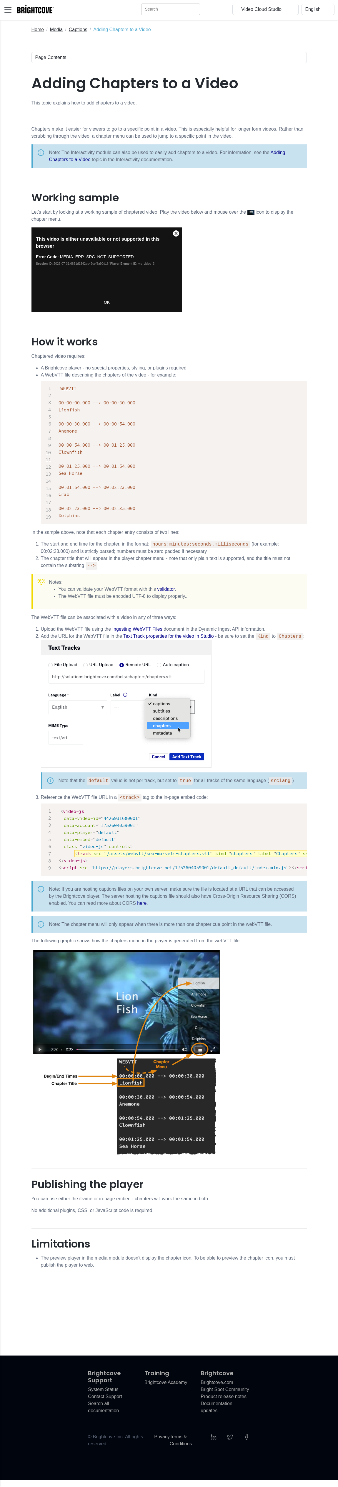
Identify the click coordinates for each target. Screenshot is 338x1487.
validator (166, 593)
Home (37, 29)
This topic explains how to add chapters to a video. (84, 102)
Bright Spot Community (225, 1396)
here (141, 909)
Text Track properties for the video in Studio (168, 640)
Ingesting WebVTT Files (137, 633)
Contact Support (105, 1403)
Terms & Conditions (181, 1447)
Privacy (161, 1443)
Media (56, 29)
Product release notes (224, 1403)
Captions (78, 29)
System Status (103, 1396)
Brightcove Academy (165, 1389)
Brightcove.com (217, 1389)
